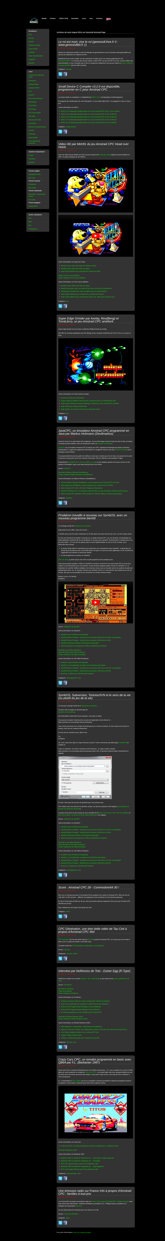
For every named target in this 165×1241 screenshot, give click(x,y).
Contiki (31, 155)
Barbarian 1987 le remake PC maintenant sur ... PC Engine (80, 1161)
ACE (30, 34)
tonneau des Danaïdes (105, 443)
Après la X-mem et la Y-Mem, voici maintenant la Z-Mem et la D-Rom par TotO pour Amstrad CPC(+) (94, 1029)
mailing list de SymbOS (83, 526)
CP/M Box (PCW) (34, 45)
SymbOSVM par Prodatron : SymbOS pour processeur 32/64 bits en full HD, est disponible (91, 637)
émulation (69, 498)
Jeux (91, 18)
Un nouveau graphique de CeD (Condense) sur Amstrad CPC (81, 1012)
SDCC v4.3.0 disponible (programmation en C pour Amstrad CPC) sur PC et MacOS (89, 117)
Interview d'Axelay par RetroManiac (72, 398)
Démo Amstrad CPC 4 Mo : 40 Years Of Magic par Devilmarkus (82, 488)
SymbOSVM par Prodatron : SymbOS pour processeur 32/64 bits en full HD (86, 640)
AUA (30, 91)
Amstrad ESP (33, 206)
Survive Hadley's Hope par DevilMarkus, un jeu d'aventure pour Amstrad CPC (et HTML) (90, 482)
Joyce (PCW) (33, 49)
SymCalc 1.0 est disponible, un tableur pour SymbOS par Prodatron (83, 665)
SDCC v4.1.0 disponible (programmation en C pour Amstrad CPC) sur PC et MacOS (89, 122)
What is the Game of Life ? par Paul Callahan (114, 813)
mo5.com (79, 1206)
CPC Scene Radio (35, 113)
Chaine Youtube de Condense (68, 993)
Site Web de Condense (66, 989)
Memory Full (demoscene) (37, 127)
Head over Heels (104, 155)
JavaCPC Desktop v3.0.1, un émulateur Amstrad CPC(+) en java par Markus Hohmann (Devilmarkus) (94, 491)
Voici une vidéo (63, 559)
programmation (71, 127)
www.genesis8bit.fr (64, 61)
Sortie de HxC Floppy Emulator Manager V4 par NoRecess (80, 1009)
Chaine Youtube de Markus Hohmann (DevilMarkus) (75, 474)
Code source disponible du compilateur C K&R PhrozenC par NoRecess (85, 1004)
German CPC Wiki (35, 120)
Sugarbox (32, 59)
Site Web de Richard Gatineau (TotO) (70, 1016)
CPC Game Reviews (35, 98)
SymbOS (32, 162)
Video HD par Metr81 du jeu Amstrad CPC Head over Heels (80, 271)
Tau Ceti (90, 939)
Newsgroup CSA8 (34, 174)
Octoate (31, 130)
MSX (30, 222)
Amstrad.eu (32, 80)
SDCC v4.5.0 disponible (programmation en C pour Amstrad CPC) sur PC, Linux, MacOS (90, 111)
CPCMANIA (32, 102)
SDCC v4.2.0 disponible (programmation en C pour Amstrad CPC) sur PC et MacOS (89, 120)
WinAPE (31, 63)
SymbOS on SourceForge (66, 712)
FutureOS (32, 159)
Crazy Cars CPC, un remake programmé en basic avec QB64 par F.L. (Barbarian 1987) (89, 1146)
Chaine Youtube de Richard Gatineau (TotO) (72, 1019)
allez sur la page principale (82, 1232)
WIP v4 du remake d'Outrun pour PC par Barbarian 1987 (79, 1164)
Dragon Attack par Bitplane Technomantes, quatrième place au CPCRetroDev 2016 (88, 401)
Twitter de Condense (65, 991)
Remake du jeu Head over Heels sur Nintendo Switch (78, 266)
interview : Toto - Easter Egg (89, 978)
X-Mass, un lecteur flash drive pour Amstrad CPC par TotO (80, 1038)
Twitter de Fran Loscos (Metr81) (68, 275)
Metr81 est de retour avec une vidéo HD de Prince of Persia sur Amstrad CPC (86, 288)
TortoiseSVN (123, 742)
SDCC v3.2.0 (96, 97)
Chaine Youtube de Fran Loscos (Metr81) (71, 278)
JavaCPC (61, 447)
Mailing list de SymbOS (72, 627)
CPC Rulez (32, 109)
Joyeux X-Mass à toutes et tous (71, 1035)
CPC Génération (63, 939)
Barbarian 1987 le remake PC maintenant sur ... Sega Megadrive (82, 1166)
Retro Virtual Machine (36, 56)
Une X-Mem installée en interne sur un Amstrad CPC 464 (80, 1032)
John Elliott (32, 123)
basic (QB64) (76, 1081)
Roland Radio (33, 137)
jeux (67, 301)
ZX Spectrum (33, 229)
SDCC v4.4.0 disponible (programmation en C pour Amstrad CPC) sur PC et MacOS (89, 114)
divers (68, 911)
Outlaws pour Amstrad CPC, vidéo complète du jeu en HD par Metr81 (84, 291)
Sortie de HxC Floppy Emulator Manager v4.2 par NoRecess (81, 1007)
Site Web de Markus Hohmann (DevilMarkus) (73, 472)
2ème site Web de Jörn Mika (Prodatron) (71, 652)
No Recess (68, 985)
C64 (30, 218)
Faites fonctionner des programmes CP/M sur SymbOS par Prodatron (84, 646)
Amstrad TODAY (34, 88)
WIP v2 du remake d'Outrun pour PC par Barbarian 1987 (79, 1169)
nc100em (32, 52)
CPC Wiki (32, 116)
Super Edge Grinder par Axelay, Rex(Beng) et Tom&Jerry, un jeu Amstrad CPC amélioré (90, 403)
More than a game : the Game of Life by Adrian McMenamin (78, 815)
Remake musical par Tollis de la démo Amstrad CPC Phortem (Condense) (85, 1001)
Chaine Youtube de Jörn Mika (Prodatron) (72, 654)
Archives (99, 18)
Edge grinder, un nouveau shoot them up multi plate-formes (80, 409)
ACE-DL (31, 38)
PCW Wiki (32, 134)
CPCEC (31, 42)
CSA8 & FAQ (63, 18)
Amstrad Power (34, 84)
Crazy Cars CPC (90, 1072)
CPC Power (32, 105)
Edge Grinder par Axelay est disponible (74, 406)
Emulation (75, 18)
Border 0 (31, 95)
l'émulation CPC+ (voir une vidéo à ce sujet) (82, 462)
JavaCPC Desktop (121, 450)
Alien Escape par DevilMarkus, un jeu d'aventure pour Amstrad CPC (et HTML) (87, 485)
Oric (30, 225)
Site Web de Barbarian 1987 (67, 1150)
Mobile (44, 18)
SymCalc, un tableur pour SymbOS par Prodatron (77, 673)
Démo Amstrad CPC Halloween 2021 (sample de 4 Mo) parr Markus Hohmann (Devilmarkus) (91, 494)
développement (72, 678)
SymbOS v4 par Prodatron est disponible (74, 634)
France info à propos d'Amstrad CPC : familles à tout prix (110, 1201)
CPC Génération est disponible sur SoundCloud (87, 945)
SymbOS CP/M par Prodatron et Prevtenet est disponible (80, 643)
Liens (84, 18)
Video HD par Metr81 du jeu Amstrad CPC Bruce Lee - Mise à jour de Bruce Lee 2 (88, 297)
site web (69, 69)
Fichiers (53, 18)
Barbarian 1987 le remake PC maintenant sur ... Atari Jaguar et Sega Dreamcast (87, 1158)
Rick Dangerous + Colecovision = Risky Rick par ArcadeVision (81, 1026)
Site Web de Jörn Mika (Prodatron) (69, 650)
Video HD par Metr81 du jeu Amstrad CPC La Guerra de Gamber (82, 294)
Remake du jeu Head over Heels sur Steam (75, 268)
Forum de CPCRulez (71, 1214)
